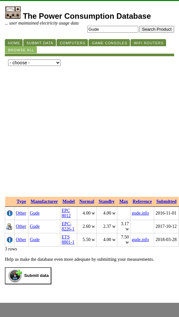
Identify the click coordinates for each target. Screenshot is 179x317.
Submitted (166, 201)
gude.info (140, 213)
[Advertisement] (60, 133)
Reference (142, 201)
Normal (86, 201)
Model (68, 201)
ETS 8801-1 (68, 240)
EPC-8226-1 (68, 226)
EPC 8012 (66, 213)
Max (123, 201)
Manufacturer (44, 201)
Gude (34, 213)
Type (21, 201)
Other (21, 213)
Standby (107, 201)
